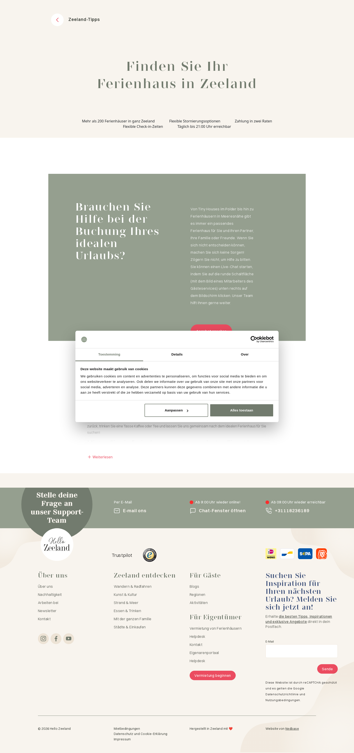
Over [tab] (245, 354)
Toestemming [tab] (109, 354)
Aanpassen (176, 410)
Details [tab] (177, 354)
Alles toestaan (241, 410)
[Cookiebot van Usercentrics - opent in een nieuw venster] (254, 339)
